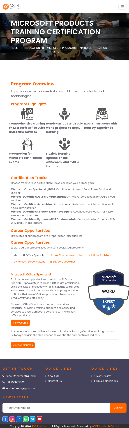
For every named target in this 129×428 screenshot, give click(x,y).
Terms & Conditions (104, 381)
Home (14, 48)
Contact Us (53, 381)
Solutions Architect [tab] (99, 255)
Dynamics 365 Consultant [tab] (29, 261)
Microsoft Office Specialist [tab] (30, 255)
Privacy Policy (101, 376)
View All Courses (23, 345)
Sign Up (118, 407)
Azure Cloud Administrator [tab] (67, 255)
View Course (20, 323)
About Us (52, 376)
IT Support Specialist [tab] (62, 261)
